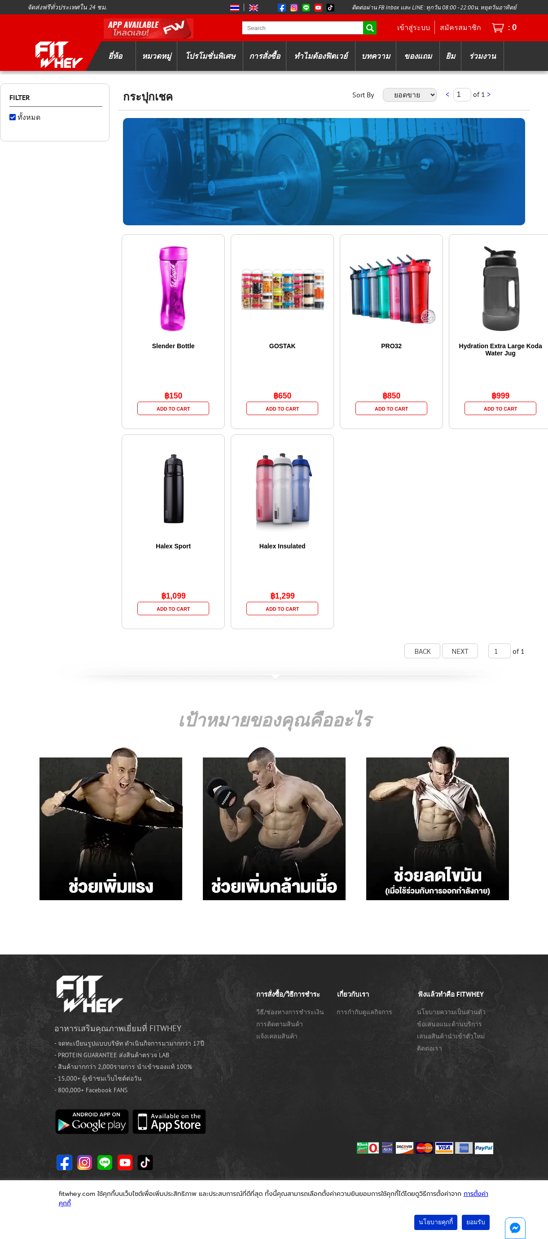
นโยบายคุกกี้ (436, 1222)
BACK (422, 651)
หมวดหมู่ (156, 56)
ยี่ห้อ (115, 56)
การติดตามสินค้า (279, 1024)
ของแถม (418, 56)
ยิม (450, 56)
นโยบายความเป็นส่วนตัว (451, 1012)
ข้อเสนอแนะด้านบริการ (449, 1024)
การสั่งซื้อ (264, 56)
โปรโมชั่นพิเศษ (210, 56)
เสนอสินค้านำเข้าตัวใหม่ (451, 1036)
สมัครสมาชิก (460, 27)
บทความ (375, 56)
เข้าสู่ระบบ (413, 27)
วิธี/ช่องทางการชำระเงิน (290, 1012)
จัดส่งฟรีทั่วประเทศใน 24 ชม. (67, 7)
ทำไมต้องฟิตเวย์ (320, 56)
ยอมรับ (475, 1222)
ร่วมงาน (482, 56)
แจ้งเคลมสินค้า (277, 1036)
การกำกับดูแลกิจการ (364, 1012)
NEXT (460, 651)
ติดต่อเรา (429, 1048)
